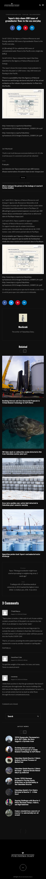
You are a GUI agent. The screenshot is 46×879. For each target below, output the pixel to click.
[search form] (21, 716)
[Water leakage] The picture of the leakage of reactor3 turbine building (22, 187)
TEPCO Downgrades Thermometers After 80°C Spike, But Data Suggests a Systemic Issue (27, 739)
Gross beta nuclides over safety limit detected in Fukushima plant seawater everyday (20, 504)
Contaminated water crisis (13, 14)
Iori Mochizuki (7, 149)
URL (4, 54)
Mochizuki (23, 327)
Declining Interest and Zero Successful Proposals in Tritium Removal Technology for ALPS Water (21, 402)
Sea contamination (35, 14)
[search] (38, 716)
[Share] (12, 27)
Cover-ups (25, 14)
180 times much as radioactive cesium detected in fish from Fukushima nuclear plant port (22, 453)
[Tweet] (18, 27)
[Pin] (25, 27)
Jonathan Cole (16, 657)
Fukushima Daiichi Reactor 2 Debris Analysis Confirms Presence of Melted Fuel (27, 761)
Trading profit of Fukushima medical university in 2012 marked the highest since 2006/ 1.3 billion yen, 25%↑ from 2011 (23, 586)
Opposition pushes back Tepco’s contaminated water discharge (21, 555)
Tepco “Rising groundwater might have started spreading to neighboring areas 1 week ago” (23, 572)
